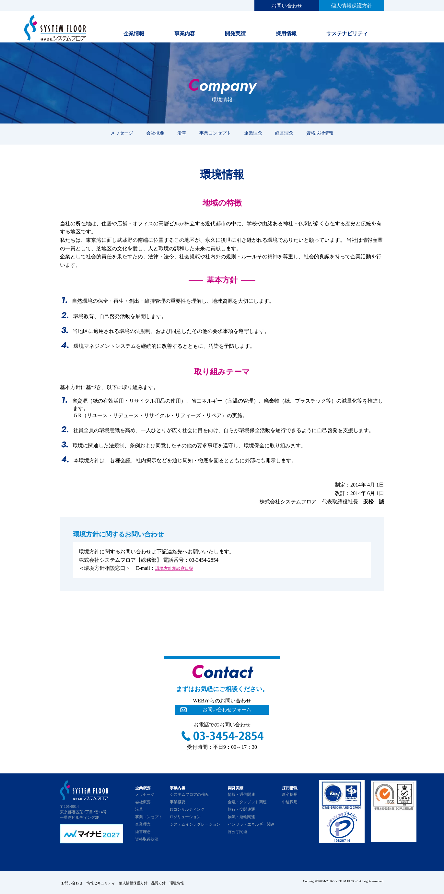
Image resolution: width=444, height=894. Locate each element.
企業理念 (253, 132)
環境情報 (195, 882)
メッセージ (122, 132)
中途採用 (290, 802)
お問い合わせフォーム (227, 710)
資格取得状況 (146, 839)
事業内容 (184, 33)
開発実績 (235, 33)
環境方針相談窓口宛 (178, 568)
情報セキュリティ (105, 882)
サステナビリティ (347, 33)
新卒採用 (290, 794)
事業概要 (177, 802)
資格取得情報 (319, 132)
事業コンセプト (215, 132)
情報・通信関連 (241, 794)
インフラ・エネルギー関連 (251, 824)
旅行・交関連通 (241, 809)
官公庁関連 (237, 831)
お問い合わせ (286, 5)
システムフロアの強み (189, 794)
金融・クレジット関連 (247, 802)
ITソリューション (185, 817)
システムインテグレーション (195, 824)
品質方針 (173, 882)
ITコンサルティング (187, 809)
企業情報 (133, 33)
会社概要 (155, 132)
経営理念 (284, 132)
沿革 (181, 132)
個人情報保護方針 (351, 5)
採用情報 (286, 33)
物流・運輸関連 (241, 817)
